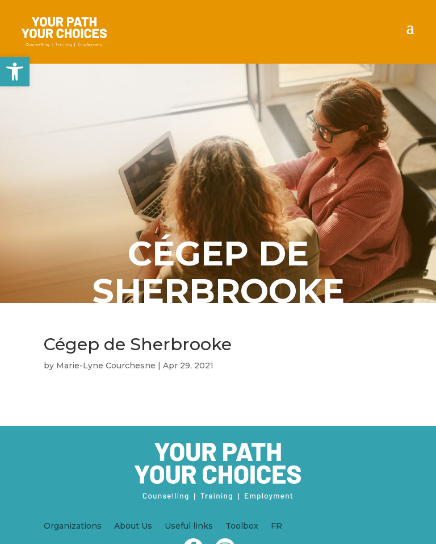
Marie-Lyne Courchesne (106, 365)
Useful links (189, 526)
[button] (15, 71)
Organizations (73, 526)
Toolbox (241, 526)
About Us (133, 526)
